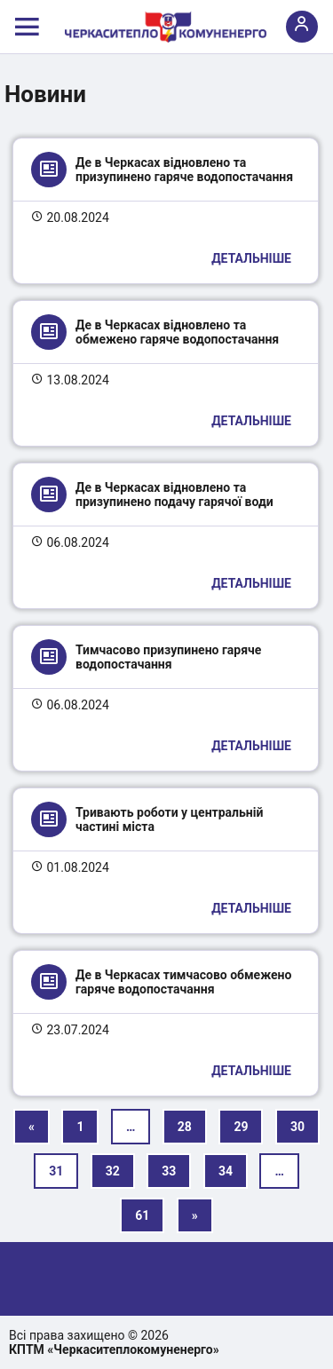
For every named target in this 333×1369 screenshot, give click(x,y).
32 (113, 1171)
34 (225, 1171)
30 (297, 1127)
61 (142, 1215)
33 (169, 1171)
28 (185, 1127)
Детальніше (251, 258)
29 (241, 1127)
